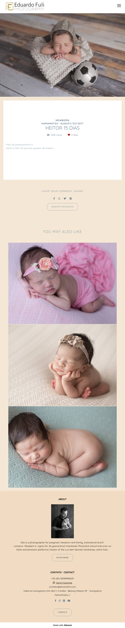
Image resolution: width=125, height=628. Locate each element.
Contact (62, 612)
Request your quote (62, 207)
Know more (62, 558)
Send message (64, 583)
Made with (62, 625)
